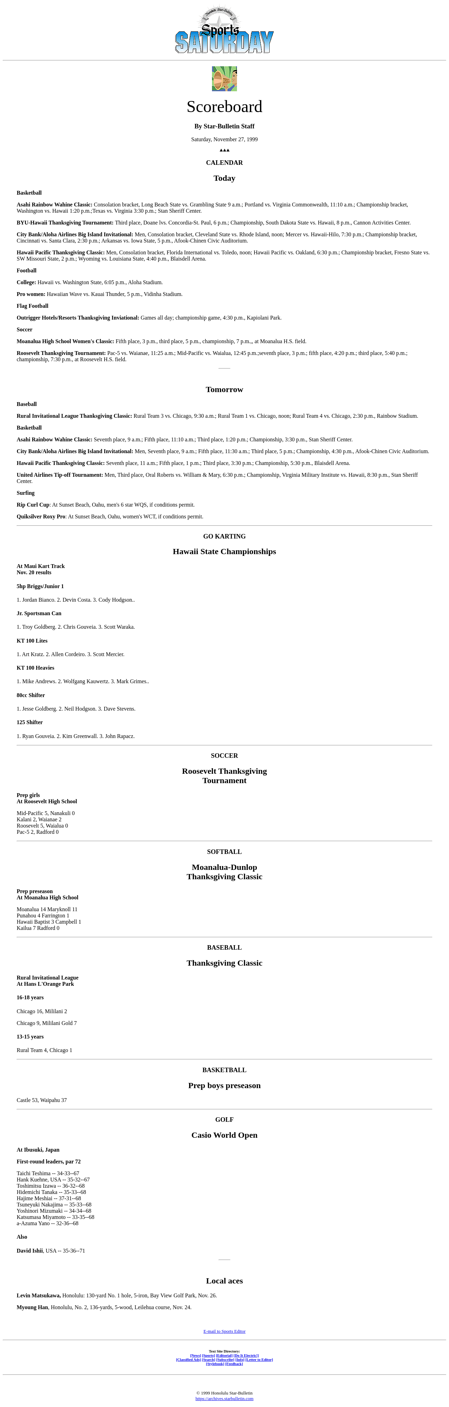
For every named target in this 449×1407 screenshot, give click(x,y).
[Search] (208, 1359)
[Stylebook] (215, 1364)
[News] (195, 1355)
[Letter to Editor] (259, 1359)
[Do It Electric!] (246, 1355)
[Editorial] (224, 1355)
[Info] (239, 1359)
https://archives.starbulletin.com (225, 1398)
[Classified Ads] (188, 1359)
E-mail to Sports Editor (225, 1331)
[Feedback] (234, 1364)
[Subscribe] (225, 1359)
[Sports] (208, 1355)
